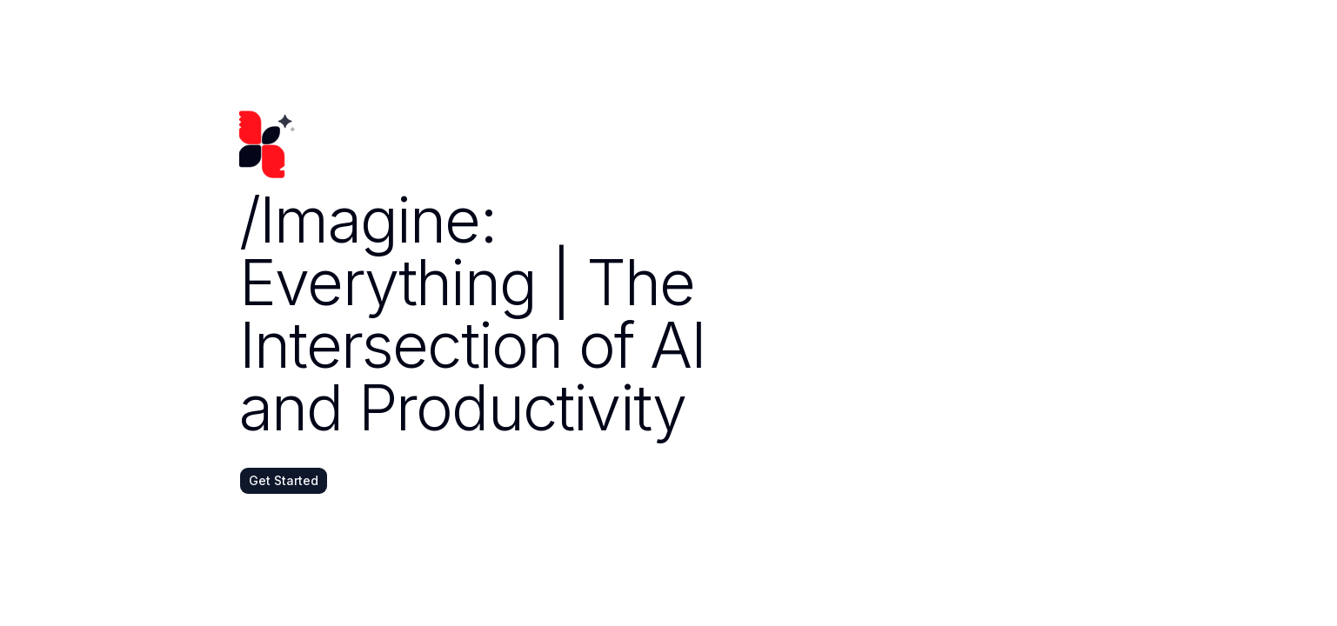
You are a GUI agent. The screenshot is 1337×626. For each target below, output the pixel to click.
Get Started (283, 480)
